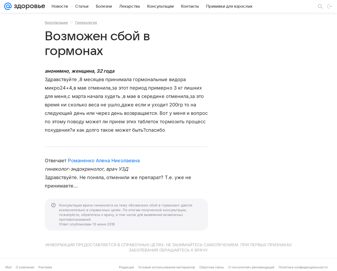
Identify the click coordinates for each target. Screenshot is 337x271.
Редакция (126, 267)
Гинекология (86, 22)
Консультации (56, 22)
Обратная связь (211, 267)
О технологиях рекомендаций (251, 267)
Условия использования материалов (166, 267)
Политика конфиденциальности (303, 267)
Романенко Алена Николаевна (104, 160)
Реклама (45, 267)
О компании (25, 267)
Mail (8, 267)
